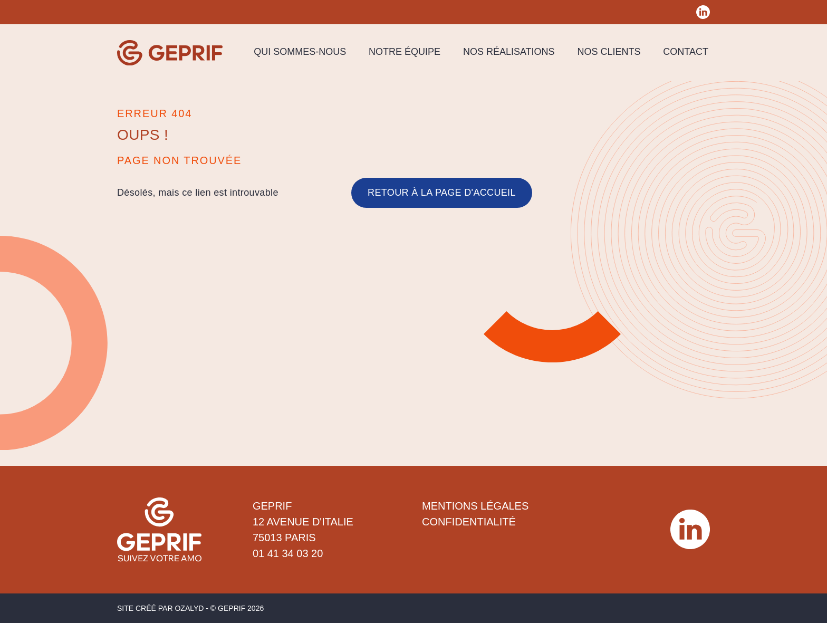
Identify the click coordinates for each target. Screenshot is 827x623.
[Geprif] (170, 52)
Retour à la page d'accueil (442, 192)
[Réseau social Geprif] (703, 12)
